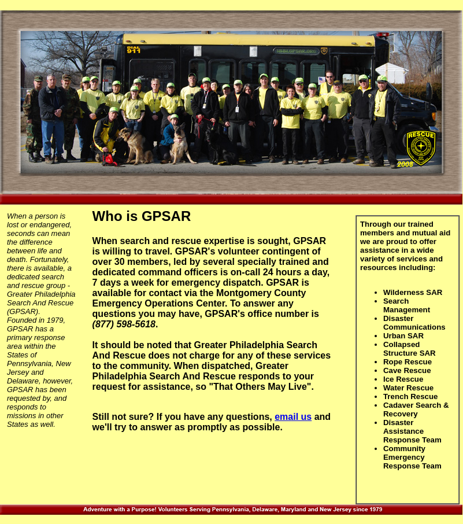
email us (293, 417)
